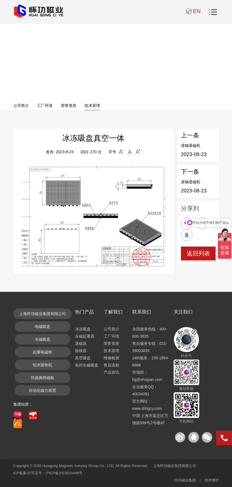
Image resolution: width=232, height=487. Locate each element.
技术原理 (92, 105)
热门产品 (84, 312)
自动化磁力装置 (42, 390)
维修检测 (111, 358)
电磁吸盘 (42, 326)
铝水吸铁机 (42, 365)
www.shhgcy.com (147, 408)
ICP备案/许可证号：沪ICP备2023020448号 (48, 473)
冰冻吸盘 (83, 329)
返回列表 (198, 253)
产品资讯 (111, 372)
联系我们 (141, 312)
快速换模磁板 (42, 377)
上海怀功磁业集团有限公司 (42, 314)
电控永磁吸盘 (86, 365)
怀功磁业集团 (185, 480)
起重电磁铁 (42, 352)
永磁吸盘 (42, 339)
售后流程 (111, 365)
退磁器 (81, 343)
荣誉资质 (68, 105)
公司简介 (21, 105)
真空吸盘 (83, 358)
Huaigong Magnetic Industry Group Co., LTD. (78, 466)
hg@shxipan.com (147, 379)
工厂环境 (45, 105)
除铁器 (81, 350)
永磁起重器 (84, 336)
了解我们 (113, 312)
